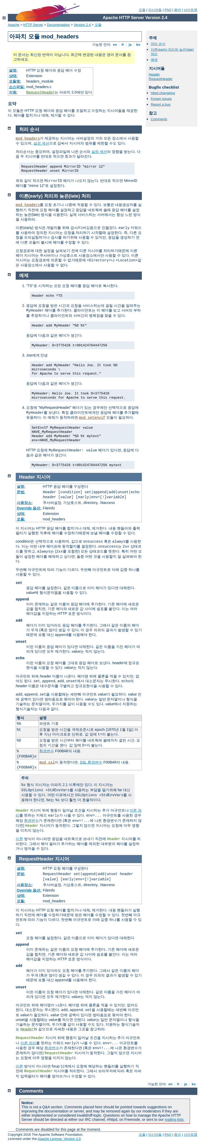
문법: (21, 492)
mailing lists (174, 1119)
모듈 (142, 10)
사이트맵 (190, 10)
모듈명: (15, 81)
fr (123, 45)
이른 (19, 839)
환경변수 (46, 751)
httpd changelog (163, 93)
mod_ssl (47, 762)
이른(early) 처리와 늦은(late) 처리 (55, 196)
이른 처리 (28, 1043)
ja (130, 45)
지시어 (43, 477)
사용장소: (25, 503)
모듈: (21, 519)
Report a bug (160, 104)
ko (138, 45)
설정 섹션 (41, 143)
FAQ (168, 10)
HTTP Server (33, 25)
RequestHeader (40, 92)
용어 (177, 10)
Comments (159, 119)
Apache (13, 25)
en (115, 45)
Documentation (58, 25)
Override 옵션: (29, 508)
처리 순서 (158, 44)
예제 (154, 60)
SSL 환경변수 (91, 762)
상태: (13, 76)
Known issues (161, 99)
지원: (13, 92)
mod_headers (28, 138)
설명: (13, 70)
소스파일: (17, 87)
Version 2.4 (82, 25)
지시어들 (155, 10)
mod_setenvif (92, 418)
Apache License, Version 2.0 (59, 1139)
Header (154, 74)
